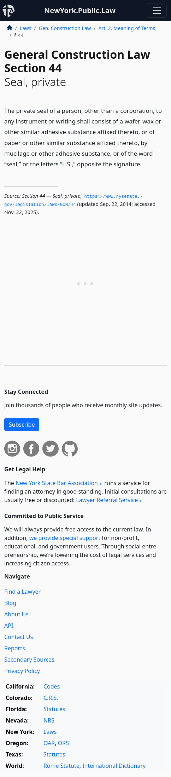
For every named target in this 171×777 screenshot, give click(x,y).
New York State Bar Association (57, 483)
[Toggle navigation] (157, 11)
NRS (48, 720)
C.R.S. (50, 698)
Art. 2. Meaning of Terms (127, 28)
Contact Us (18, 637)
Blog (10, 603)
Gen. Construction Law (65, 28)
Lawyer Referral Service (107, 500)
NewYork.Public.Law (80, 10)
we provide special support (64, 538)
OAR (49, 743)
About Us (16, 614)
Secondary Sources (29, 659)
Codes (51, 686)
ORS (63, 743)
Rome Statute (61, 766)
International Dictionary (114, 766)
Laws (25, 28)
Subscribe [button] (22, 424)
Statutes (54, 709)
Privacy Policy (22, 671)
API (8, 625)
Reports (14, 648)
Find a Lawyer (22, 591)
